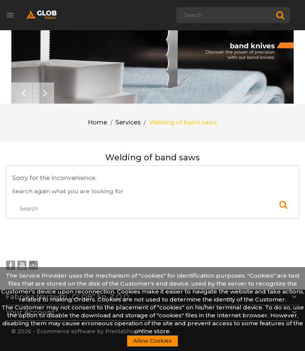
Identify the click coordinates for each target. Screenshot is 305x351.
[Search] (233, 15)
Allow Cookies (152, 340)
